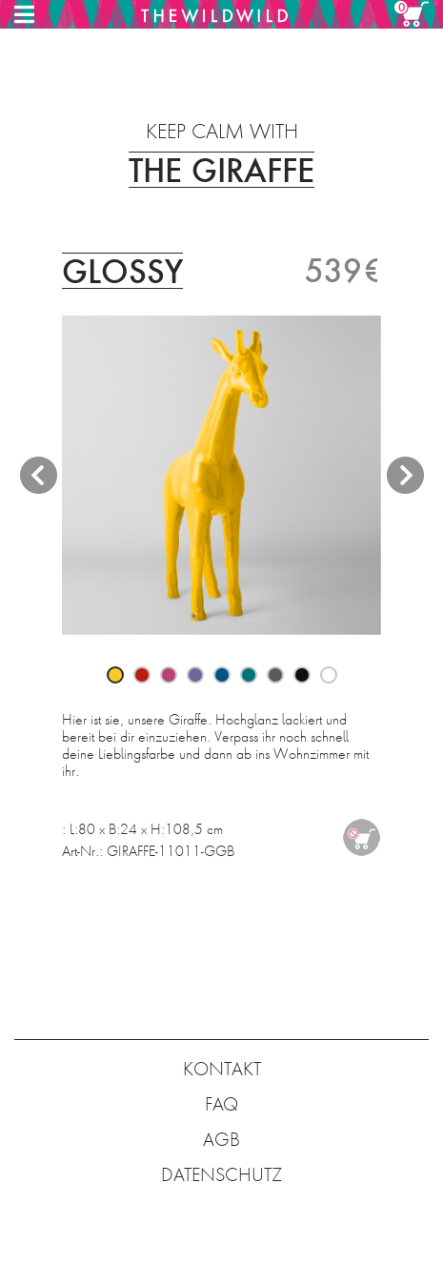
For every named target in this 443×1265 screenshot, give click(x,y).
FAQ (221, 1104)
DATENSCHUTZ (221, 1175)
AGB (221, 1140)
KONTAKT (222, 1069)
